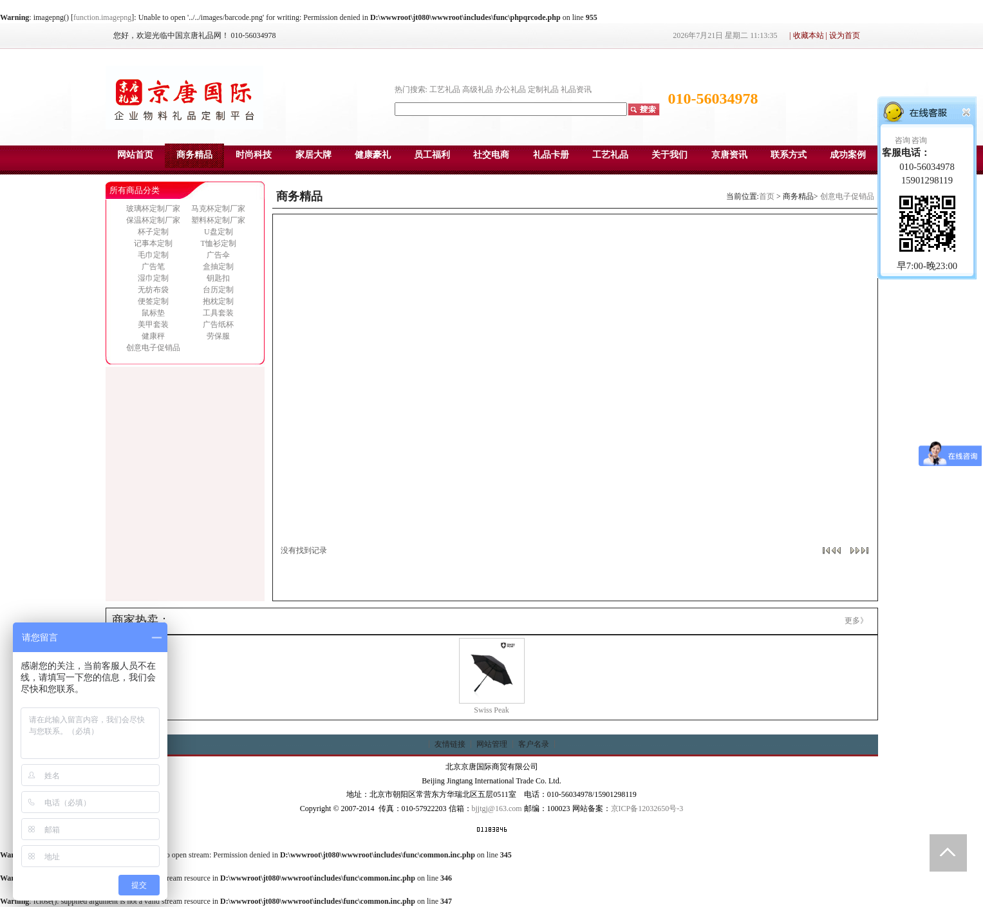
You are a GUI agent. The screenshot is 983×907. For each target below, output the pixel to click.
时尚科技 (254, 155)
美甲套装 (153, 324)
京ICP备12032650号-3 (647, 808)
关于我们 (669, 155)
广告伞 (218, 254)
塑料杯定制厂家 (218, 220)
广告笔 (153, 266)
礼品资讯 (576, 89)
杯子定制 (153, 231)
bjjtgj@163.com (497, 808)
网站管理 (491, 744)
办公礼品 (510, 89)
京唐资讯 (729, 155)
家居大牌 (313, 155)
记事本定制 (153, 243)
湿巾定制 (153, 278)
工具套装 (218, 312)
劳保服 (218, 336)
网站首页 (135, 155)
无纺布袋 (153, 289)
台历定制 (218, 289)
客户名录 (533, 744)
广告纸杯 (218, 324)
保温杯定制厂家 (153, 220)
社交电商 (491, 155)
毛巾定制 (153, 254)
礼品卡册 (551, 155)
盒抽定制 (218, 266)
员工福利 (432, 155)
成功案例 (848, 155)
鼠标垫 (153, 312)
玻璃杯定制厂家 (153, 208)
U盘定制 (218, 231)
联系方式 (789, 155)
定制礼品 (543, 89)
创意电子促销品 (153, 347)
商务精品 (194, 155)
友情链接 (450, 744)
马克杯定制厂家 (218, 208)
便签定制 (153, 301)
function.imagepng (102, 17)
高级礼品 (477, 89)
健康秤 (153, 336)
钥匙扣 (218, 278)
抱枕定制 (218, 301)
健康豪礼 (373, 155)
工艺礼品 (444, 89)
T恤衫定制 (218, 243)
